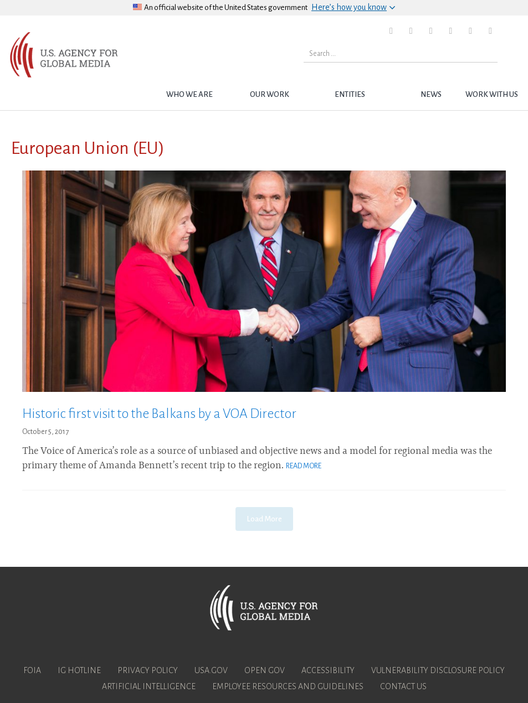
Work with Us (491, 94)
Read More (303, 466)
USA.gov (211, 670)
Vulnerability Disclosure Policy (438, 670)
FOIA (32, 670)
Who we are (189, 94)
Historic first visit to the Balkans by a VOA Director (159, 413)
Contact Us (403, 686)
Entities (350, 94)
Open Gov (264, 670)
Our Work (269, 94)
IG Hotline (79, 670)
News (431, 94)
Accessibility (328, 670)
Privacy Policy (147, 670)
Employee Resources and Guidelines (287, 686)
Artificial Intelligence (149, 686)
